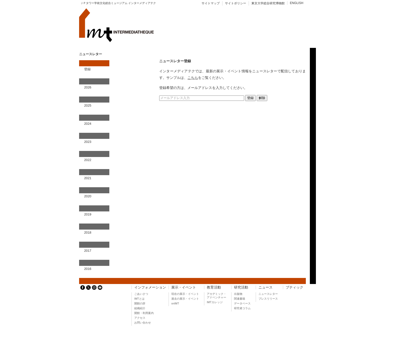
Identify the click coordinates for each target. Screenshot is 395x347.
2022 (87, 160)
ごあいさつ (141, 293)
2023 (87, 142)
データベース (242, 303)
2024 (87, 123)
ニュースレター (268, 293)
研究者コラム (242, 308)
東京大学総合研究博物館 (268, 3)
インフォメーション (150, 287)
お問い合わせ (142, 322)
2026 (87, 87)
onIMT (175, 303)
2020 (87, 196)
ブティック (294, 287)
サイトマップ (211, 3)
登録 (87, 69)
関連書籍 (239, 298)
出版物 (238, 293)
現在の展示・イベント (185, 293)
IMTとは (139, 298)
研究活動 (241, 287)
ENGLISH (296, 3)
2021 (87, 178)
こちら (192, 78)
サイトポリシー (235, 3)
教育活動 (214, 287)
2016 (87, 269)
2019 (87, 214)
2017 (87, 251)
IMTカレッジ (215, 302)
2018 (87, 232)
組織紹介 (139, 308)
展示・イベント (183, 287)
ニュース (265, 287)
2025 (87, 105)
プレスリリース (268, 298)
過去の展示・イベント (185, 298)
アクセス (139, 317)
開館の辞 (139, 303)
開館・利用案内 (144, 312)
